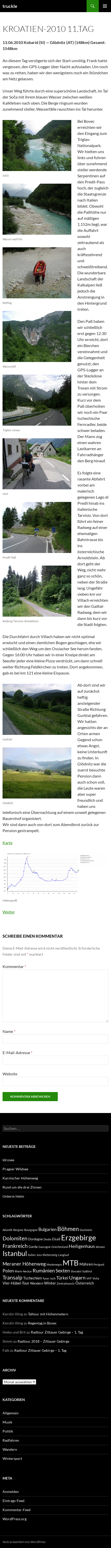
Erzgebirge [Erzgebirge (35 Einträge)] (78, 1237)
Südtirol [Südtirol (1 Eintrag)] (87, 1271)
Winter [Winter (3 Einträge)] (50, 1283)
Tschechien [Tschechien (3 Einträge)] (32, 1278)
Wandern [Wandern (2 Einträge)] (36, 1283)
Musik (7, 1422)
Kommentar (14, 966)
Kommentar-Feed (17, 1510)
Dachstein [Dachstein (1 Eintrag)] (86, 1229)
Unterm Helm (13, 1196)
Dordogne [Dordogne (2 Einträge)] (35, 1239)
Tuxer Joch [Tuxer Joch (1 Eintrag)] (49, 1278)
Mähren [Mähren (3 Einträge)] (86, 1264)
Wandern (10, 1449)
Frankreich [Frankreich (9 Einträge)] (15, 1246)
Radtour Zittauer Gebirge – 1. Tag (57, 1332)
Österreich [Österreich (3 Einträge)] (84, 1283)
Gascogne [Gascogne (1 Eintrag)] (44, 1246)
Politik (8, 1431)
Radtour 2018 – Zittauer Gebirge (43, 1341)
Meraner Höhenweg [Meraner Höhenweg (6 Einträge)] (24, 1264)
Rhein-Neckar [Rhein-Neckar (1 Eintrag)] (23, 1271)
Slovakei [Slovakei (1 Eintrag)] (76, 1271)
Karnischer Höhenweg (20, 1178)
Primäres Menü (105, 6)
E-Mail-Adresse (17, 1052)
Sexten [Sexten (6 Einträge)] (62, 1270)
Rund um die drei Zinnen (22, 1187)
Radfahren (11, 1440)
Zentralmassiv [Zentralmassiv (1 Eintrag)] (66, 1283)
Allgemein (11, 1413)
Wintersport (12, 1458)
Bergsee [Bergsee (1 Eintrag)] (18, 1229)
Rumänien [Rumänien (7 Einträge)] (44, 1270)
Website (10, 1073)
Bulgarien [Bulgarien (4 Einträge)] (47, 1229)
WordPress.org (14, 1519)
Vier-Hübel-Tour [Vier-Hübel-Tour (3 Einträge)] (16, 1283)
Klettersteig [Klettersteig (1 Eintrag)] (50, 1254)
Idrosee (8, 1160)
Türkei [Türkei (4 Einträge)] (62, 1277)
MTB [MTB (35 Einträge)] (71, 1262)
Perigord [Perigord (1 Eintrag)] (98, 1264)
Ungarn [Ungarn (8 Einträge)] (77, 1277)
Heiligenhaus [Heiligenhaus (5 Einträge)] (82, 1246)
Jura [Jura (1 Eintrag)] (39, 1254)
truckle (10, 6)
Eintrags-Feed (13, 1500)
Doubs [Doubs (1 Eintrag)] (47, 1239)
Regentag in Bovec (42, 1323)
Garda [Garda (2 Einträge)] (33, 1247)
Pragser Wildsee (15, 1169)
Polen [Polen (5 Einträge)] (8, 1270)
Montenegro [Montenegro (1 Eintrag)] (54, 1264)
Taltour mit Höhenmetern (48, 1314)
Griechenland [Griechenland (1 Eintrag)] (59, 1246)
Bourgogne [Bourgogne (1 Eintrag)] (31, 1229)
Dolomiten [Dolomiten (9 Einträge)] (15, 1238)
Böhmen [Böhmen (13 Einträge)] (68, 1228)
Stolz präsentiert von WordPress (24, 1542)
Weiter (9, 911)
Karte (7, 842)
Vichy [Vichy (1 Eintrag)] (95, 1278)
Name (9, 1031)
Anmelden (11, 1491)
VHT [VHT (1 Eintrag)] (89, 1278)
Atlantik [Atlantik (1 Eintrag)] (7, 1229)
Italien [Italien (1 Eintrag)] (32, 1254)
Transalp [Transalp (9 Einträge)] (12, 1277)
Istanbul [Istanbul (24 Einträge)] (15, 1253)
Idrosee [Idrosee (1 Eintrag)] (100, 1246)
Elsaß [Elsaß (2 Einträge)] (56, 1239)
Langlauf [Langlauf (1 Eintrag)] (63, 1254)
